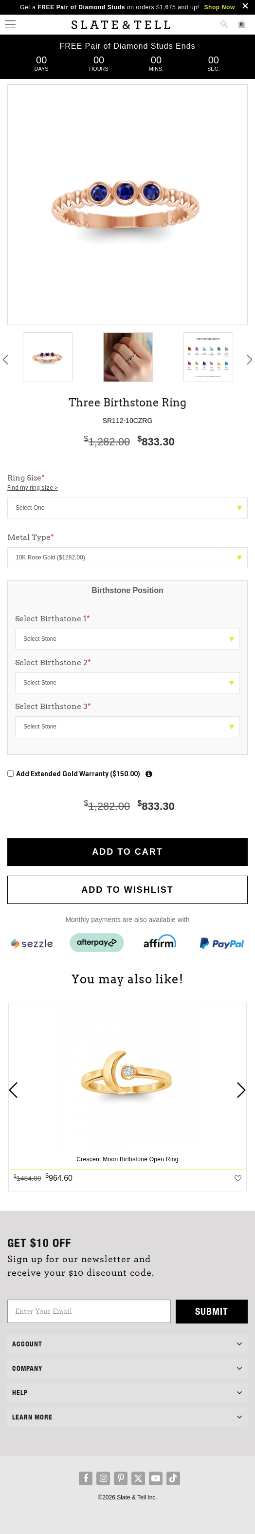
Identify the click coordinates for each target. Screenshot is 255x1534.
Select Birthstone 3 (53, 706)
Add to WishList (127, 890)
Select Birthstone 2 (53, 662)
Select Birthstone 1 (52, 618)
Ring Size (127, 483)
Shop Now (219, 7)
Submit (211, 1311)
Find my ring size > (32, 487)
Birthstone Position (127, 590)
